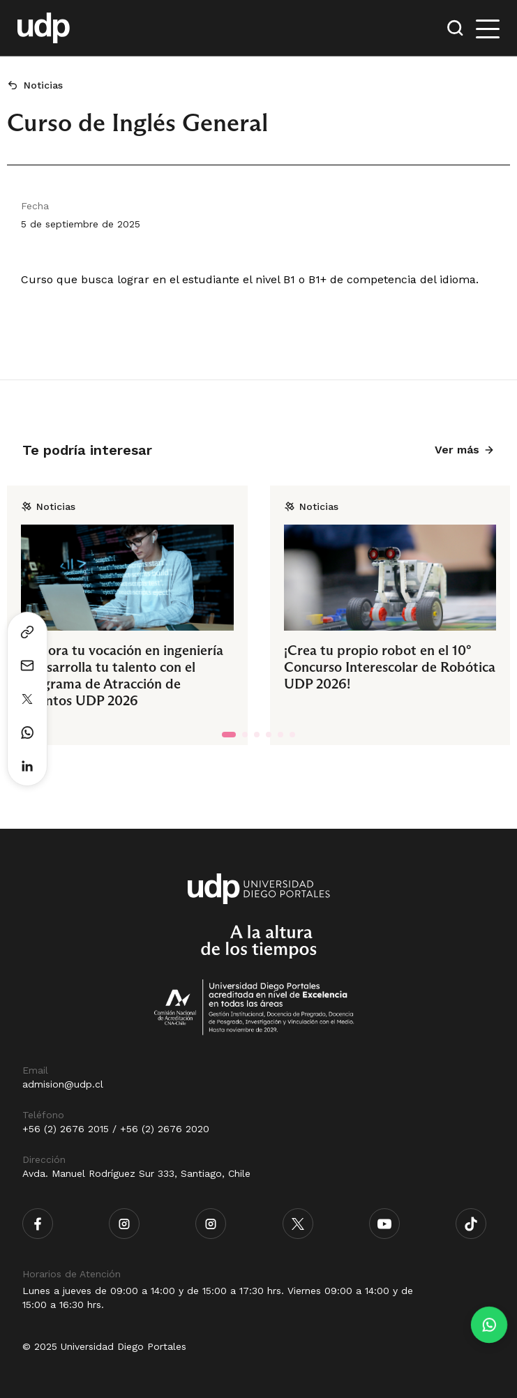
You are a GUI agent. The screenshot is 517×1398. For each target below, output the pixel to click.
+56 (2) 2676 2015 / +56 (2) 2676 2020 (115, 1128)
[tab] (229, 734)
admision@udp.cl (62, 1084)
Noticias (43, 85)
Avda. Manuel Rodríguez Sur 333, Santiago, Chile (136, 1173)
